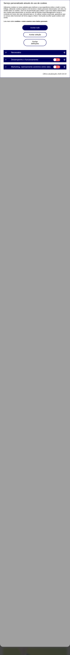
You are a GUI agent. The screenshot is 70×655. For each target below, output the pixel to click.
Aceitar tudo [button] (35, 28)
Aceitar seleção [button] (35, 35)
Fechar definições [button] (35, 43)
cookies (17, 21)
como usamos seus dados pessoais (34, 21)
